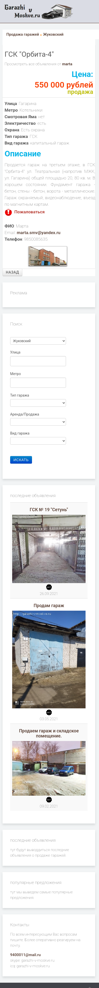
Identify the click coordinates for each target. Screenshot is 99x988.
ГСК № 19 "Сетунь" (49, 509)
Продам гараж (49, 605)
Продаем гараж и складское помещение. (49, 733)
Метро (16, 374)
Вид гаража (20, 433)
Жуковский (53, 34)
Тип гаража (20, 395)
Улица (15, 352)
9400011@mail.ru (25, 955)
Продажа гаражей (22, 34)
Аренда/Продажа (25, 414)
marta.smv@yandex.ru (38, 232)
